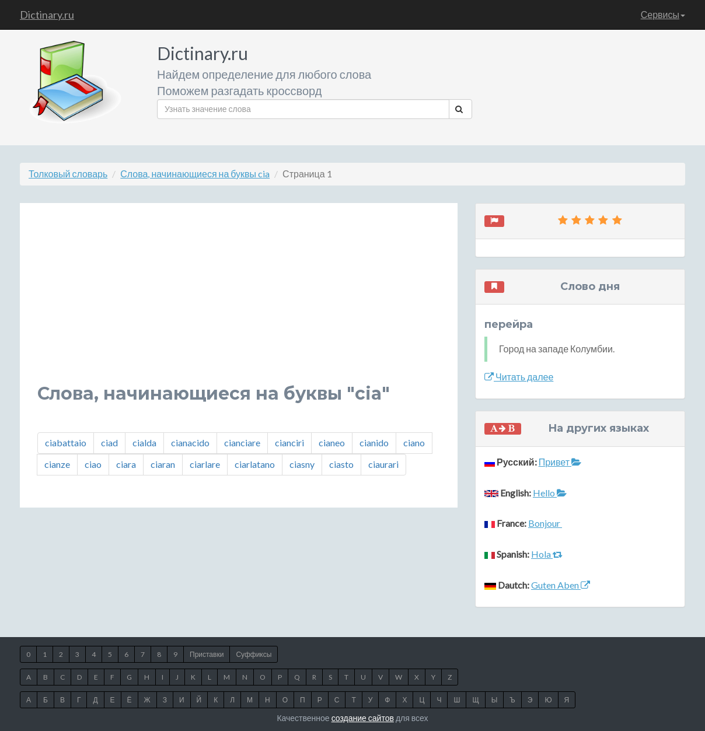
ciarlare (205, 464)
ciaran (163, 464)
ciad (109, 442)
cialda (144, 442)
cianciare (242, 442)
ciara (126, 464)
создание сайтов (362, 718)
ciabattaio (65, 442)
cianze (57, 464)
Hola (547, 553)
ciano (414, 442)
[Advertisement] (238, 302)
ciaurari (383, 464)
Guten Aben (560, 584)
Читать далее (518, 376)
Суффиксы (253, 654)
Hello (550, 492)
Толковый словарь (68, 173)
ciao (93, 464)
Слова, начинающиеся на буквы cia (195, 173)
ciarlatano (255, 464)
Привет (560, 461)
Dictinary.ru (47, 14)
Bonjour (545, 523)
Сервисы (663, 14)
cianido (374, 442)
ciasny (302, 464)
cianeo (332, 442)
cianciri (289, 442)
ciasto (341, 464)
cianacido (190, 442)
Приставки (207, 654)
